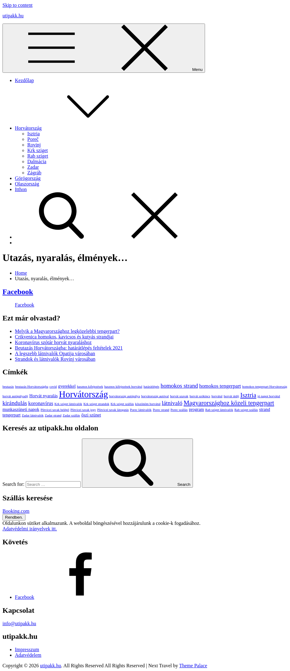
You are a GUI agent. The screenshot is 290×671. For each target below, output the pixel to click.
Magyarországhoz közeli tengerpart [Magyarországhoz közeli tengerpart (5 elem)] (229, 402)
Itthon (21, 189)
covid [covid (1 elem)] (53, 386)
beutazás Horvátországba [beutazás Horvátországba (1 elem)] (31, 386)
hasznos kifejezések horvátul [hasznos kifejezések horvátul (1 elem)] (123, 386)
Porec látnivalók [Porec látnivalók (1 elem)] (141, 410)
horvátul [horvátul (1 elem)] (217, 396)
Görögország (28, 178)
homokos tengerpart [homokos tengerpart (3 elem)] (220, 386)
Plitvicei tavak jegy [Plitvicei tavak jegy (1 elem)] (83, 410)
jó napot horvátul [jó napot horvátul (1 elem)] (268, 396)
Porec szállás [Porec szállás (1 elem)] (179, 410)
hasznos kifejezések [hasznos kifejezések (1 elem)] (90, 386)
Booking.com (15, 511)
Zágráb (34, 172)
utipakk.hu (13, 15)
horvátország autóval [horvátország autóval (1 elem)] (155, 396)
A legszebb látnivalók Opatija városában (55, 353)
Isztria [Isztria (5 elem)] (248, 395)
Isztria (33, 133)
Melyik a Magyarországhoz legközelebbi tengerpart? (67, 331)
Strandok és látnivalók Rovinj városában (55, 359)
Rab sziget (37, 156)
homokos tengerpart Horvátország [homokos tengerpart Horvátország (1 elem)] (264, 386)
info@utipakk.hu (19, 623)
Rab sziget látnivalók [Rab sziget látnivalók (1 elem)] (219, 410)
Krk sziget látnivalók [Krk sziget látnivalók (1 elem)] (68, 404)
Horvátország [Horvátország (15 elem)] (83, 394)
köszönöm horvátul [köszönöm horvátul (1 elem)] (148, 404)
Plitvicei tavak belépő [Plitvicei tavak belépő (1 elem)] (55, 410)
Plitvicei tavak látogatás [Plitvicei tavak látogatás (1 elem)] (113, 410)
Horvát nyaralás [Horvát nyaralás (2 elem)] (43, 395)
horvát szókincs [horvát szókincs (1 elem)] (200, 396)
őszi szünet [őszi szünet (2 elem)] (91, 414)
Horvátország (75, 128)
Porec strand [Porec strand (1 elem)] (161, 410)
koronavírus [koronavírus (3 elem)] (40, 403)
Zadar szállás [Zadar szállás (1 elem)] (71, 415)
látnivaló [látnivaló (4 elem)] (172, 403)
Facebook (17, 292)
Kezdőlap (24, 80)
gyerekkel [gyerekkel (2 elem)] (67, 386)
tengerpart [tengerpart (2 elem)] (11, 414)
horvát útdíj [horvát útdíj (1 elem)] (231, 396)
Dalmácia (36, 161)
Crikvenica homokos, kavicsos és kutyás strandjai (64, 336)
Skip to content (17, 5)
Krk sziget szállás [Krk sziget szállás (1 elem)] (122, 404)
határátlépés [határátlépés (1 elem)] (151, 386)
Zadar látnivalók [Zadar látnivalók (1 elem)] (32, 415)
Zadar (33, 167)
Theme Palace (193, 665)
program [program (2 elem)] (196, 409)
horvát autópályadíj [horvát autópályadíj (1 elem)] (15, 396)
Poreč (32, 139)
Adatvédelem (28, 655)
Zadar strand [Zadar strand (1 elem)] (53, 415)
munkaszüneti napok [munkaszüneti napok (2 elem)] (20, 409)
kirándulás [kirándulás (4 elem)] (14, 403)
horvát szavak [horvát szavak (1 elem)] (179, 396)
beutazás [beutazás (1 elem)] (8, 386)
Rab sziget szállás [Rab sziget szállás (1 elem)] (246, 410)
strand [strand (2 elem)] (264, 409)
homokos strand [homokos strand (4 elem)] (179, 385)
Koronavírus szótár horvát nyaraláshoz (53, 342)
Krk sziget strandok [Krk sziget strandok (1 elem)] (96, 404)
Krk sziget (37, 150)
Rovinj (34, 144)
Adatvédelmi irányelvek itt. (29, 528)
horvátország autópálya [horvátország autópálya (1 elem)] (124, 396)
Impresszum (27, 649)
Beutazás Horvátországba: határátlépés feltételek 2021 (69, 348)
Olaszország (27, 183)
